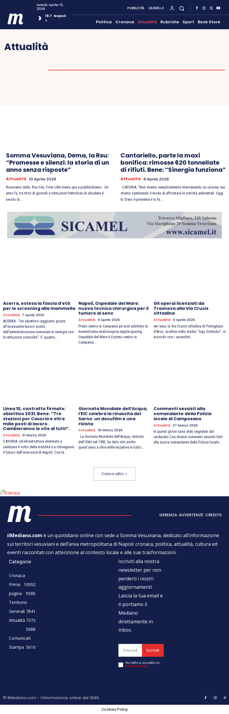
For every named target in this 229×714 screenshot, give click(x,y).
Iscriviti (152, 650)
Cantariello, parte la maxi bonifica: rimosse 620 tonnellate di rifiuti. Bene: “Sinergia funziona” (173, 162)
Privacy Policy (137, 666)
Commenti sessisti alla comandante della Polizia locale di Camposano (182, 414)
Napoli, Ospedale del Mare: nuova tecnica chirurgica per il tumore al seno (113, 308)
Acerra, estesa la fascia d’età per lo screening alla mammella (39, 305)
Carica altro (114, 473)
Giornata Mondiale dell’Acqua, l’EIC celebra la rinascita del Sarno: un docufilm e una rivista (113, 416)
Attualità (16, 179)
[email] (130, 650)
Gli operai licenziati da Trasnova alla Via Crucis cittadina (181, 308)
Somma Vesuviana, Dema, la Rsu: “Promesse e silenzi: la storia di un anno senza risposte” (57, 162)
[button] (181, 8)
